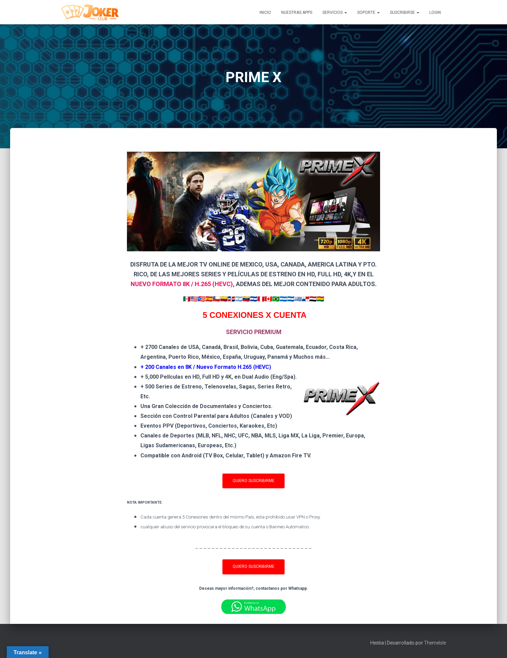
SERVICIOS (334, 12)
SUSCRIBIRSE (404, 12)
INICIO (265, 12)
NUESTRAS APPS (296, 12)
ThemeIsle (435, 643)
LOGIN (435, 12)
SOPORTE (368, 12)
